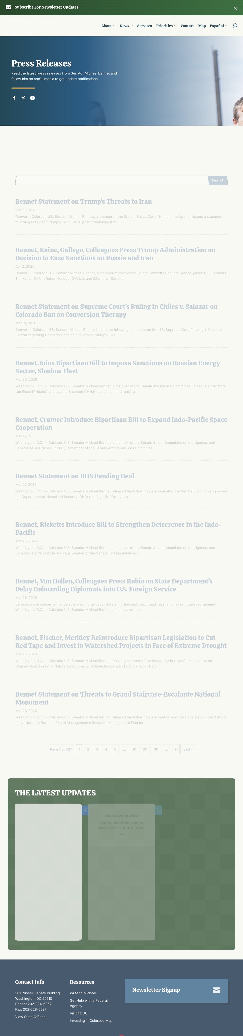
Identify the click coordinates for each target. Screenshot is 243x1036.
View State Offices (30, 990)
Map (202, 26)
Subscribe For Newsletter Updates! (47, 7)
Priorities (164, 26)
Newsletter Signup (156, 963)
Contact (187, 26)
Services (144, 26)
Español (217, 26)
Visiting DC (79, 986)
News (124, 26)
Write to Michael (83, 966)
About (106, 26)
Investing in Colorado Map (91, 994)
